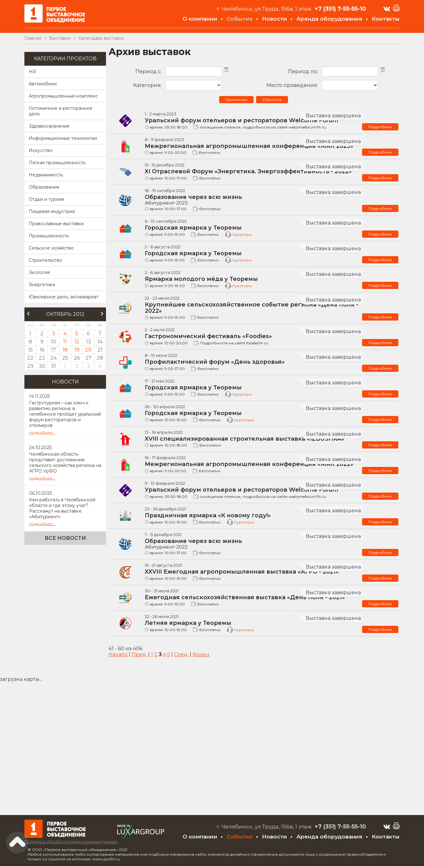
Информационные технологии (63, 138)
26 (77, 358)
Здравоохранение (49, 126)
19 (76, 350)
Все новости (65, 538)
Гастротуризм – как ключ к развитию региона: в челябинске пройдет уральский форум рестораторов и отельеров (65, 414)
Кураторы (242, 234)
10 (53, 342)
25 (65, 358)
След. (181, 654)
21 (100, 350)
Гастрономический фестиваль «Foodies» (208, 336)
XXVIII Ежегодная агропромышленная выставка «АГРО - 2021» (242, 571)
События (240, 19)
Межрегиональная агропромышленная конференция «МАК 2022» (249, 464)
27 (88, 358)
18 (65, 350)
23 (42, 358)
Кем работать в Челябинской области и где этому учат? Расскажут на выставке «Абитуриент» (62, 508)
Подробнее (380, 126)
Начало (118, 654)
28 (100, 358)
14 (100, 342)
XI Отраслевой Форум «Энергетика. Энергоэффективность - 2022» (248, 171)
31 (53, 366)
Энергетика (42, 284)
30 (42, 366)
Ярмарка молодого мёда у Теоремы (201, 279)
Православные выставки (56, 223)
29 (30, 366)
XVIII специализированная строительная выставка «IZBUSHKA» (244, 438)
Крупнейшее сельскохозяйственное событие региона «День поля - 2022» (251, 307)
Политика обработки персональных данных (71, 841)
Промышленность (49, 236)
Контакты (386, 19)
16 (42, 350)
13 (88, 342)
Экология (39, 272)
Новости (274, 19)
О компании (200, 19)
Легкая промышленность (57, 162)
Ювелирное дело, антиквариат (63, 297)
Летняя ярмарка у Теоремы (188, 623)
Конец (201, 654)
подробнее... (42, 432)
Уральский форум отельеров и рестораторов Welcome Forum (241, 120)
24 (53, 358)
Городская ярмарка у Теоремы (193, 227)
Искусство (41, 150)
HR (32, 71)
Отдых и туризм (46, 199)
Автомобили (43, 84)
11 (65, 342)
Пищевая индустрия (52, 211)
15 (30, 350)
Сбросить (272, 99)
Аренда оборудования (329, 19)
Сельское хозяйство (51, 248)
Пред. (139, 654)
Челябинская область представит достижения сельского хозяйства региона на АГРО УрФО (65, 462)
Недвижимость (46, 175)
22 (30, 358)
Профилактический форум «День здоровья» (215, 361)
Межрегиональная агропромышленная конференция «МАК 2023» (249, 146)
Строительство (45, 260)
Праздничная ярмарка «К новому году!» (208, 515)
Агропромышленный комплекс (63, 96)
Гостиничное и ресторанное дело (61, 111)
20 (88, 350)
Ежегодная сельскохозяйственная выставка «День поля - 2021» (245, 597)
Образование (44, 187)
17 (53, 350)
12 (76, 342)
